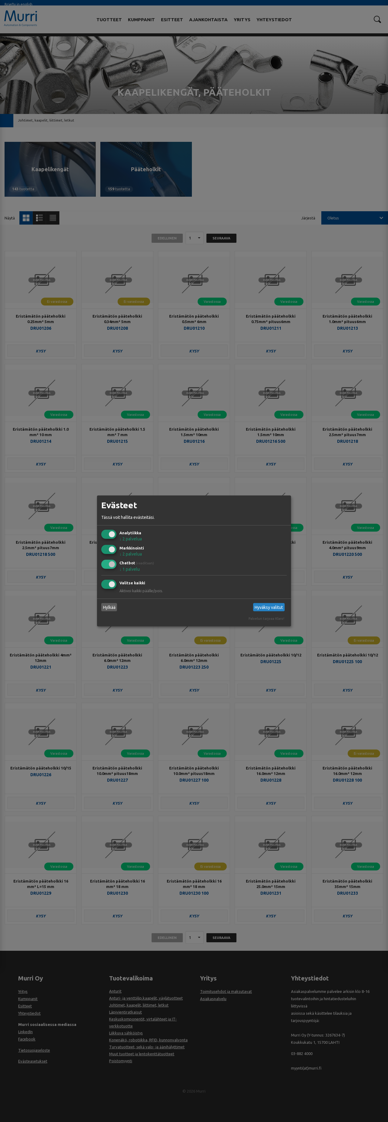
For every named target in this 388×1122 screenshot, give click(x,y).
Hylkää (109, 607)
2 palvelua (130, 538)
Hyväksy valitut (269, 607)
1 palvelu (129, 569)
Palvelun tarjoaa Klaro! (266, 618)
